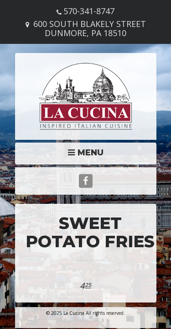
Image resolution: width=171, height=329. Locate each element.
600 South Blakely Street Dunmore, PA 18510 (89, 28)
